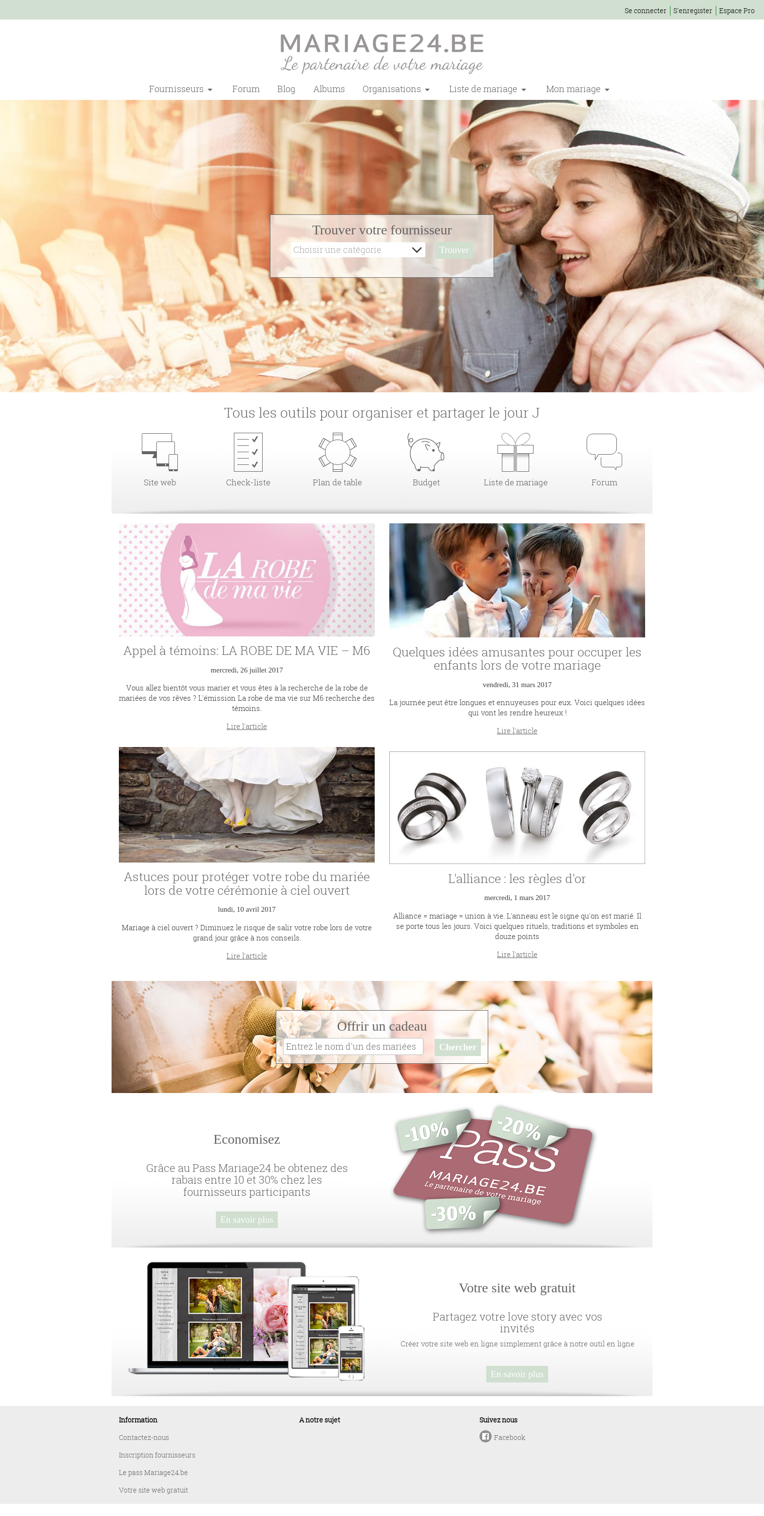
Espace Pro (737, 10)
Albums (329, 89)
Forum (246, 89)
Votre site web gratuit (153, 1490)
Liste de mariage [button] (484, 89)
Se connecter (646, 10)
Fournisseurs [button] (177, 89)
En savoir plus (246, 1219)
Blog (286, 89)
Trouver (454, 250)
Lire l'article (247, 726)
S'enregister (692, 10)
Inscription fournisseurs (157, 1454)
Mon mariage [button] (574, 89)
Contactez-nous (144, 1437)
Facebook (509, 1437)
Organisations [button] (393, 89)
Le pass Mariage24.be (153, 1472)
